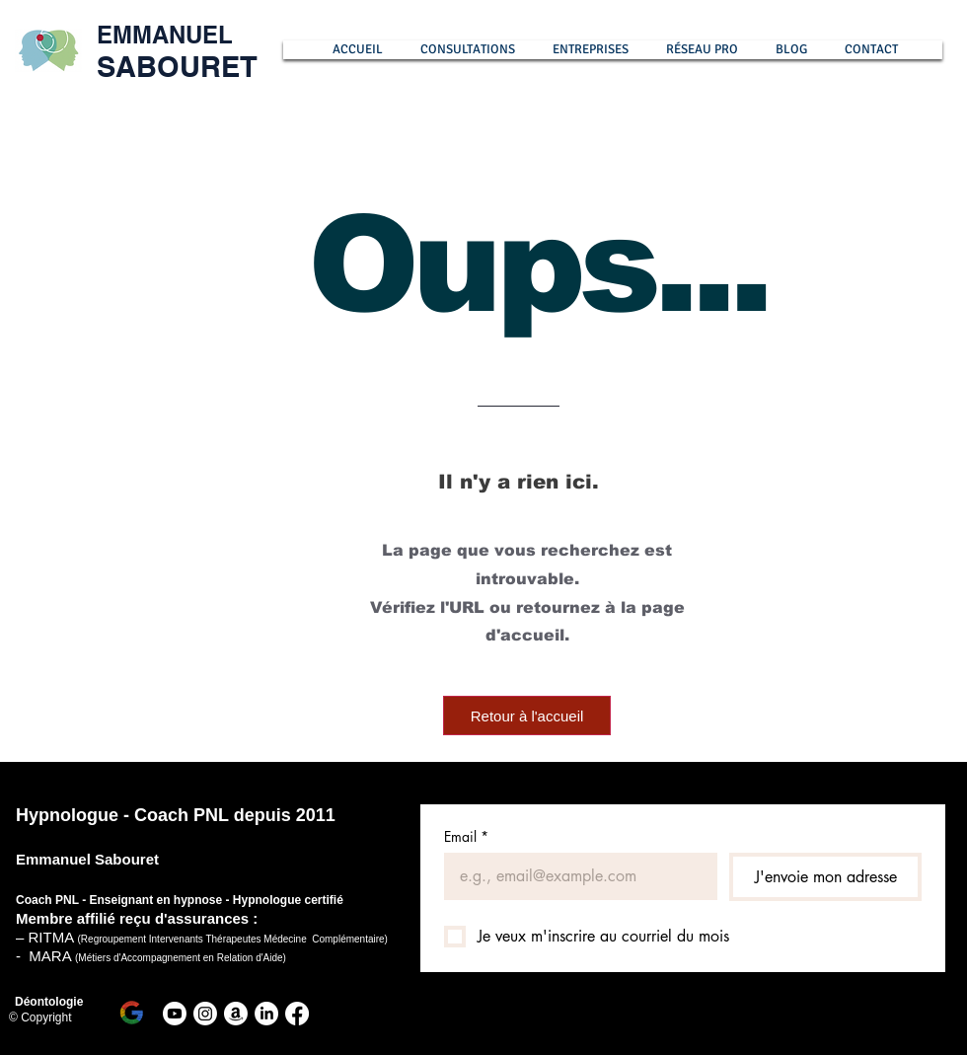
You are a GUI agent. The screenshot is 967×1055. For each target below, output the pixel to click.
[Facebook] (297, 1013)
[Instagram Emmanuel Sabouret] (205, 1013)
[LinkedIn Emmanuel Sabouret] (266, 1013)
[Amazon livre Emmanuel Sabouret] (236, 1013)
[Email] (575, 876)
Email (466, 836)
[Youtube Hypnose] (174, 1013)
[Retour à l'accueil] (527, 715)
